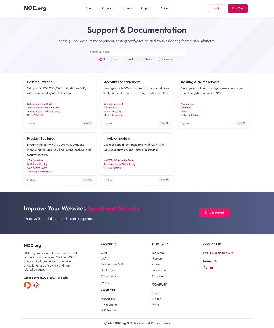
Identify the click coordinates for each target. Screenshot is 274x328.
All (102, 59)
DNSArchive (108, 299)
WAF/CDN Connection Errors (119, 160)
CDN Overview (35, 160)
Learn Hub (158, 253)
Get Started (214, 212)
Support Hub (159, 270)
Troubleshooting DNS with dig (119, 164)
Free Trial (237, 8)
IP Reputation (109, 305)
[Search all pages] (137, 52)
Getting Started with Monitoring (43, 111)
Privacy (156, 299)
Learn (126, 8)
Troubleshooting (117, 138)
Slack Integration (113, 115)
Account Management (122, 82)
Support (145, 8)
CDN (104, 253)
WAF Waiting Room (37, 168)
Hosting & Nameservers (200, 82)
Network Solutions (190, 115)
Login (217, 8)
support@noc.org (222, 253)
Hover (184, 111)
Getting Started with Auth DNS (43, 107)
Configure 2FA (111, 107)
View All (87, 123)
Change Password (113, 104)
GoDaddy (186, 107)
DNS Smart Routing (37, 164)
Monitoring (107, 270)
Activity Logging (112, 111)
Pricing (165, 8)
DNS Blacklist (109, 310)
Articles (131, 59)
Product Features (41, 138)
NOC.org (32, 245)
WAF (103, 258)
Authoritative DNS (112, 264)
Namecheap (187, 104)
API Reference (109, 276)
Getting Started (40, 82)
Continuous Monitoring (39, 171)
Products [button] (106, 8)
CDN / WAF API (35, 115)
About (89, 8)
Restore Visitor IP (112, 168)
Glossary (157, 258)
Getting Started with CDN (40, 104)
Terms (155, 305)
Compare (165, 59)
